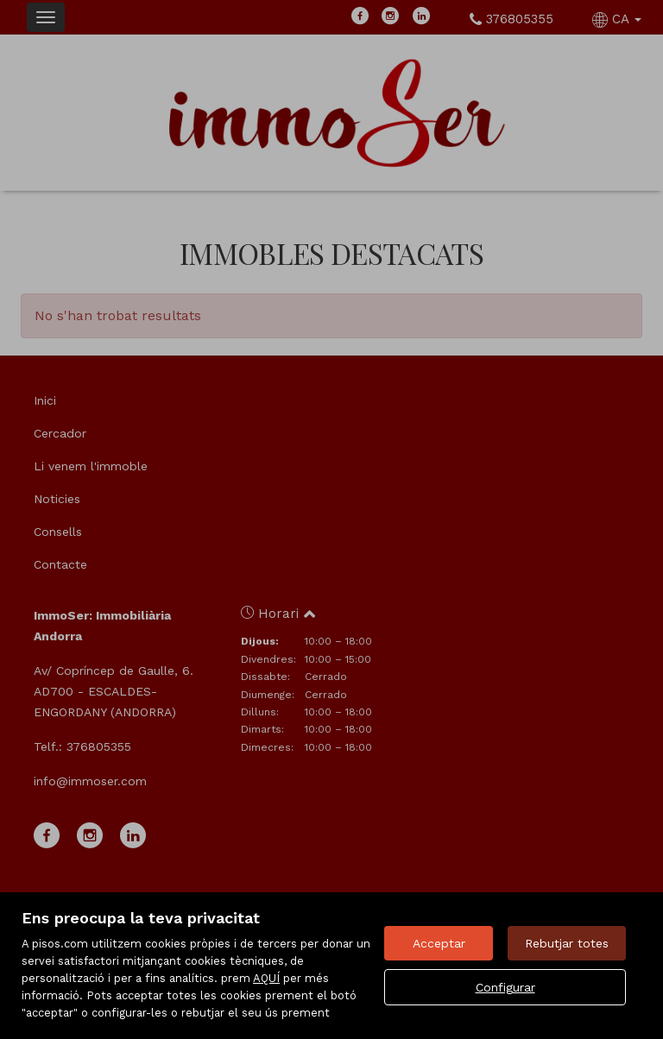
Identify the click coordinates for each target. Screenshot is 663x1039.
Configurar (505, 987)
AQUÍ (266, 978)
